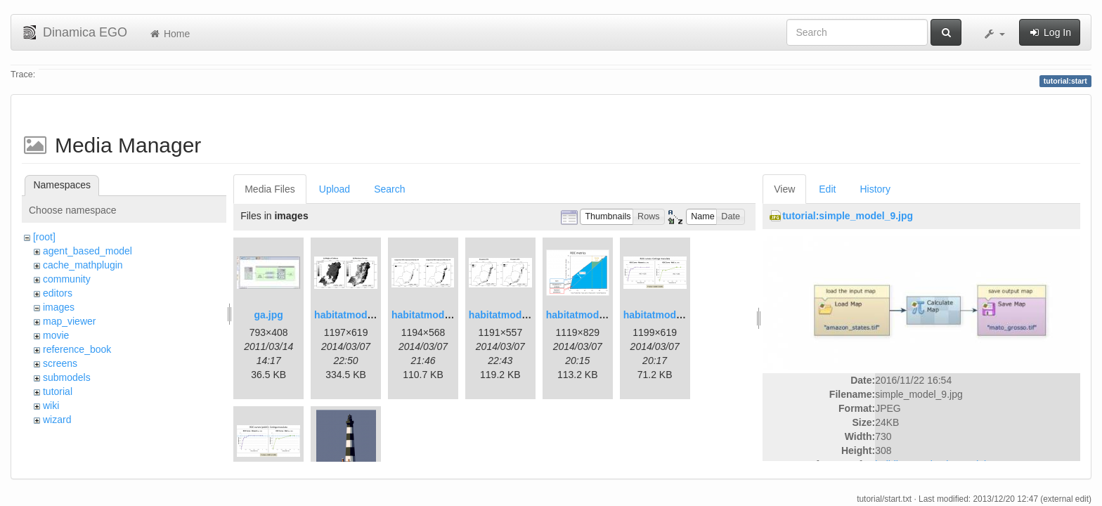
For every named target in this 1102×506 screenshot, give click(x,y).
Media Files (270, 189)
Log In (1049, 32)
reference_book (77, 349)
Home (169, 33)
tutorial (57, 391)
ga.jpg (268, 314)
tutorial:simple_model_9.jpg (847, 215)
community (67, 279)
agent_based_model (87, 251)
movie (56, 335)
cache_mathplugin (83, 265)
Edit (827, 189)
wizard (57, 419)
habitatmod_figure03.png (604, 314)
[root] (44, 236)
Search (389, 189)
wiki (51, 405)
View (784, 189)
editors (57, 293)
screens (60, 363)
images (58, 307)
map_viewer (69, 321)
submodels (67, 377)
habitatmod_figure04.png (682, 314)
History (875, 189)
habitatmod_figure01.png (373, 314)
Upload (334, 189)
